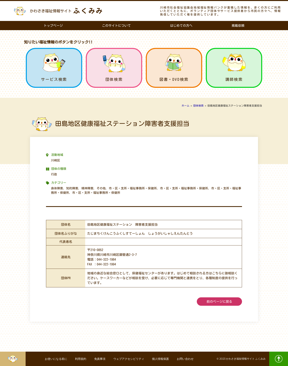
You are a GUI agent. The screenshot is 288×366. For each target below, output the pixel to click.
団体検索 (114, 79)
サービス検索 (54, 79)
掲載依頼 (238, 25)
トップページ (53, 25)
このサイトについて (116, 25)
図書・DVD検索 (174, 79)
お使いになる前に (56, 359)
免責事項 (99, 359)
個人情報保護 (160, 359)
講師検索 (234, 79)
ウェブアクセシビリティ (128, 359)
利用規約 (80, 359)
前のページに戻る (219, 301)
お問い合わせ (185, 359)
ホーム (185, 105)
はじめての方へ (181, 25)
